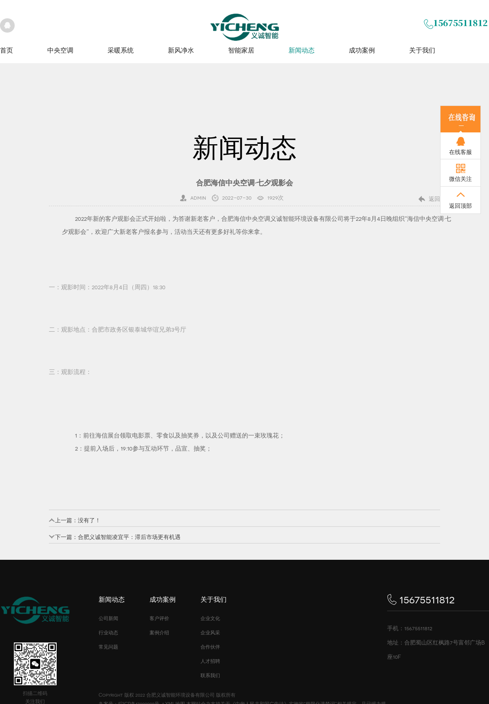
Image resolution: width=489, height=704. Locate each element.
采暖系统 (121, 50)
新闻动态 (302, 50)
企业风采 (210, 633)
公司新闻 (108, 618)
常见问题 (108, 647)
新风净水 (181, 50)
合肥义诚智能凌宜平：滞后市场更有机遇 (129, 537)
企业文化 (210, 618)
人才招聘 (210, 661)
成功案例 (362, 50)
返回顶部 (460, 205)
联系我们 (210, 675)
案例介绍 (159, 633)
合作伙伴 (210, 647)
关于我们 (422, 50)
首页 (6, 50)
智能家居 (241, 50)
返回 (434, 199)
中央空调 (60, 50)
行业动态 (108, 633)
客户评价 (159, 618)
